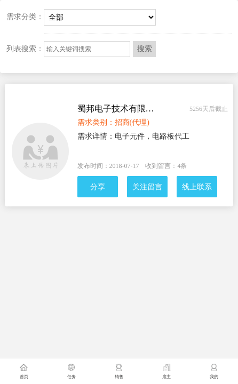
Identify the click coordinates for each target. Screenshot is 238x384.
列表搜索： (25, 49)
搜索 (144, 49)
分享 (97, 187)
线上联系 (197, 187)
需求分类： (25, 17)
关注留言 (147, 187)
